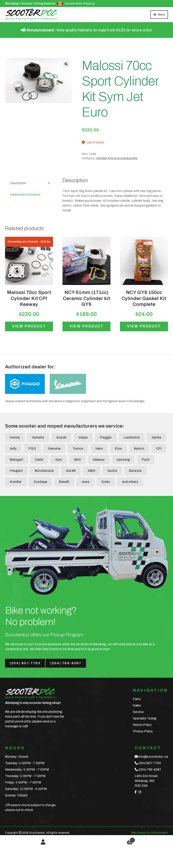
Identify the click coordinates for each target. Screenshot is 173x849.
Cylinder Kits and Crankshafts (117, 158)
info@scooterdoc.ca (153, 756)
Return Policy (142, 724)
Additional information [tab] (25, 194)
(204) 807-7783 (25, 663)
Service (138, 712)
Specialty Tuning (144, 718)
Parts (137, 699)
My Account (43, 842)
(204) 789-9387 (66, 663)
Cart (111, 839)
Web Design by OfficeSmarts (149, 832)
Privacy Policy (143, 731)
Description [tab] (18, 183)
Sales (137, 705)
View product (29, 326)
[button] (66, 64)
